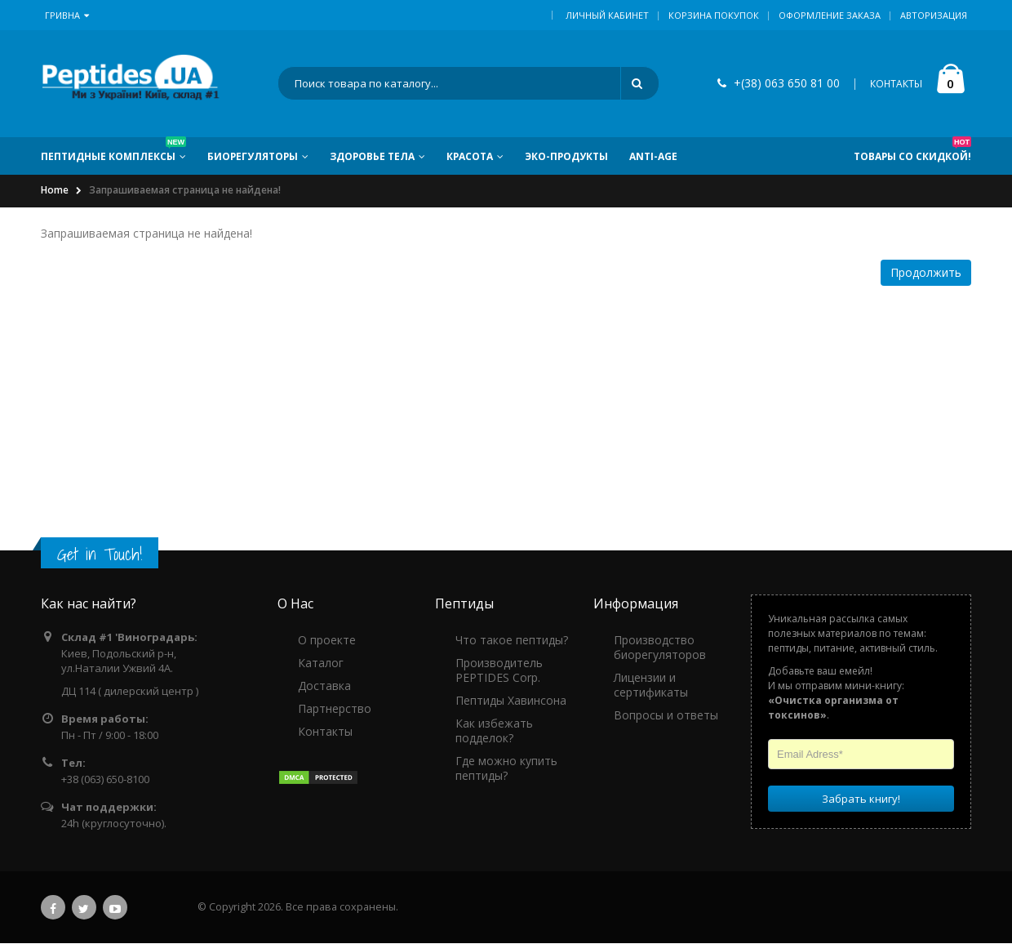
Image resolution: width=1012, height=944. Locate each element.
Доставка (324, 686)
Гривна (67, 15)
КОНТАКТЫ (896, 84)
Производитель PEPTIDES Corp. (499, 671)
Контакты (325, 732)
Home (55, 191)
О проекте (327, 640)
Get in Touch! (99, 554)
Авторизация (933, 15)
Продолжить (925, 273)
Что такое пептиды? (511, 640)
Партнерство (334, 709)
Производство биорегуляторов (660, 648)
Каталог (321, 663)
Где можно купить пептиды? (506, 769)
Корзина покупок (713, 15)
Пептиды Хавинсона (510, 701)
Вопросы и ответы (666, 716)
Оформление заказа (830, 15)
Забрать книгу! (861, 799)
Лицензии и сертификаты (651, 685)
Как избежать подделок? (494, 731)
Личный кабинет (607, 15)
